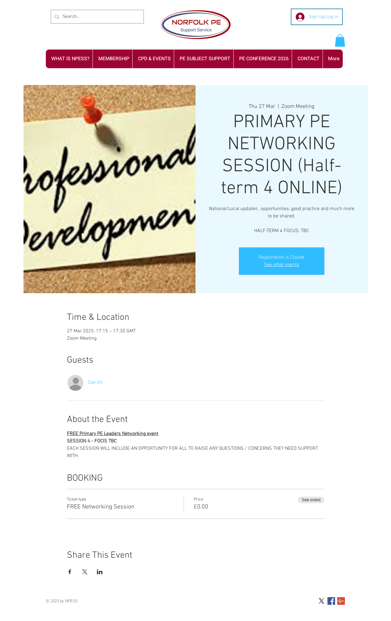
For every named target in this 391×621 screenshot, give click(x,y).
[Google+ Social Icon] (341, 601)
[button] (340, 40)
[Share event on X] (85, 571)
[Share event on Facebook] (70, 571)
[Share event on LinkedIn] (100, 571)
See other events (281, 265)
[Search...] (97, 16)
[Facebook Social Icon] (331, 601)
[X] (321, 601)
